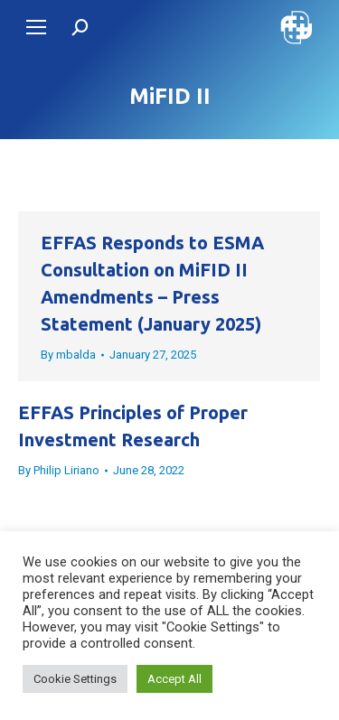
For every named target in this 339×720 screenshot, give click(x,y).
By (68, 354)
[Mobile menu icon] (36, 27)
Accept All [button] (174, 679)
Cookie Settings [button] (75, 679)
